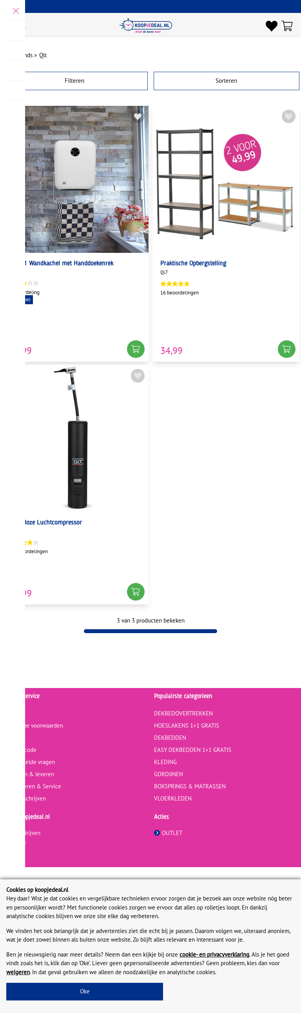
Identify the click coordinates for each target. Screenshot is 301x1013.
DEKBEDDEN (170, 737)
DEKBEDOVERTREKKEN (183, 713)
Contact (13, 713)
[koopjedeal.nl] (145, 26)
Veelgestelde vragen (29, 762)
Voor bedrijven (22, 833)
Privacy (12, 851)
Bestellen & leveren (29, 774)
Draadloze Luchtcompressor (45, 523)
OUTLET (168, 833)
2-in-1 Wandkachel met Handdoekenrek (61, 264)
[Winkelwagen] (289, 26)
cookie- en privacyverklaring (214, 954)
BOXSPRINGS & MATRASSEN (190, 786)
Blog (9, 737)
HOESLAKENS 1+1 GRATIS (186, 725)
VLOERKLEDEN (173, 798)
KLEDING (165, 762)
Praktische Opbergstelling (193, 264)
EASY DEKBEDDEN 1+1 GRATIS (192, 749)
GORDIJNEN (168, 774)
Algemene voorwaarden (33, 725)
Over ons (15, 842)
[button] (136, 349)
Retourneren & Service (32, 786)
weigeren (18, 972)
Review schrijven (25, 798)
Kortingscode (20, 749)
